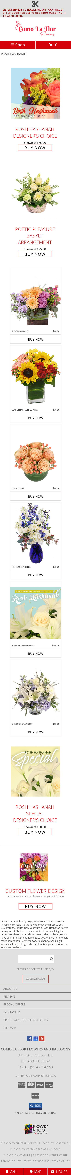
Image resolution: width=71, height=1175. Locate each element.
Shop (18, 45)
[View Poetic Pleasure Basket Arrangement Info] (35, 192)
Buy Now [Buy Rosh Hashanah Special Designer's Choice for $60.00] (35, 832)
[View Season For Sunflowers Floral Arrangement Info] (35, 377)
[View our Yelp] (41, 1040)
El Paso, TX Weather (16, 1155)
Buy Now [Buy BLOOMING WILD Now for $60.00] (35, 339)
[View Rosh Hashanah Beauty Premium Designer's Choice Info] (35, 613)
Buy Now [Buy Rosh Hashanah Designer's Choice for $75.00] (35, 148)
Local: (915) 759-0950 (35, 1067)
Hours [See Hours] (59, 1171)
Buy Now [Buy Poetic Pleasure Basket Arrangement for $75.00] (35, 254)
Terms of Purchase (36, 1161)
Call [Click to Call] (12, 1171)
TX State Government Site (50, 1155)
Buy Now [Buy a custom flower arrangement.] (35, 906)
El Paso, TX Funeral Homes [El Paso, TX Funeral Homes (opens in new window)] (18, 1143)
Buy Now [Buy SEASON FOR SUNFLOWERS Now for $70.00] (35, 418)
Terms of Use (61, 1161)
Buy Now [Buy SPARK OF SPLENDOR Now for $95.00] (35, 732)
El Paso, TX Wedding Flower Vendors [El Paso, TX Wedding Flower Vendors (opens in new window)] (35, 1149)
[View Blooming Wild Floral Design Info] (35, 298)
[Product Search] (36, 959)
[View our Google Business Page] (35, 1040)
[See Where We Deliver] (36, 978)
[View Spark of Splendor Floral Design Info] (35, 691)
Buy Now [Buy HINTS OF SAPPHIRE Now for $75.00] (35, 575)
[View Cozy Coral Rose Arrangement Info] (35, 455)
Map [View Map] (35, 1171)
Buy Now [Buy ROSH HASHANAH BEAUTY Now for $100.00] (35, 653)
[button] (35, 1106)
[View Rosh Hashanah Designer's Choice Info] (35, 93)
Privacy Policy (11, 1161)
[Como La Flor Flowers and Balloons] (35, 35)
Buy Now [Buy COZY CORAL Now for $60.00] (35, 496)
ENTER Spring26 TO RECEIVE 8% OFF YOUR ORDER (36, 10)
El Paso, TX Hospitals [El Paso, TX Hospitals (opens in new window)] (53, 1143)
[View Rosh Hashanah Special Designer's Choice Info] (35, 771)
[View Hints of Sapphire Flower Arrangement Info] (35, 534)
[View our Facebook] (29, 1040)
